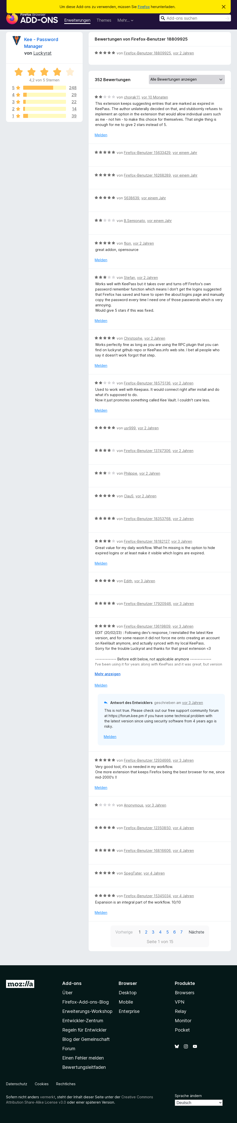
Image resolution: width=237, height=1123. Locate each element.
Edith (128, 581)
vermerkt (47, 1097)
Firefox (144, 7)
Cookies (42, 1084)
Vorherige (124, 932)
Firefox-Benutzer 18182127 (146, 541)
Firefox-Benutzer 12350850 (147, 828)
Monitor (183, 1020)
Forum (68, 1048)
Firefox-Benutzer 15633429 (147, 152)
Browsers (184, 992)
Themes (103, 20)
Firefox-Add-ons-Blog (85, 1002)
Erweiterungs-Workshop (87, 1011)
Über (67, 992)
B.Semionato (134, 220)
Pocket (182, 1030)
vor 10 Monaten (155, 97)
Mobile (126, 1002)
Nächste (196, 932)
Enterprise (129, 1011)
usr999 (130, 428)
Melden (101, 135)
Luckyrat (42, 53)
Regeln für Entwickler (84, 1030)
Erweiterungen (77, 20)
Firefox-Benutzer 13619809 (147, 626)
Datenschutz (16, 1084)
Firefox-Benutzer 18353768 (147, 519)
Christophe (133, 338)
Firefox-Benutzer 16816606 (147, 850)
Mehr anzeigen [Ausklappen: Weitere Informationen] (107, 674)
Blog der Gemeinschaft (86, 1039)
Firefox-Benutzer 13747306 (147, 450)
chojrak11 (132, 97)
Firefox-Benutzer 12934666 (147, 760)
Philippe (130, 473)
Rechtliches (66, 1084)
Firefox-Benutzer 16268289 (147, 175)
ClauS (128, 496)
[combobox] (195, 18)
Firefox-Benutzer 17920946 (147, 603)
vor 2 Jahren (183, 53)
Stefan (129, 277)
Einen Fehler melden (83, 1058)
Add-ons (72, 983)
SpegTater (133, 873)
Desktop (128, 992)
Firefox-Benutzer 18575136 (147, 383)
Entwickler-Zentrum (82, 1020)
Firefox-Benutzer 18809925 (147, 53)
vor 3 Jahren (181, 541)
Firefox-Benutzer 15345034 (147, 896)
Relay (180, 1011)
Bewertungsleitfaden (84, 1067)
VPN (179, 1002)
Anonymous (133, 805)
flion (127, 243)
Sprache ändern (188, 1096)
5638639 (131, 198)
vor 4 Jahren (183, 828)
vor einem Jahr (185, 152)
